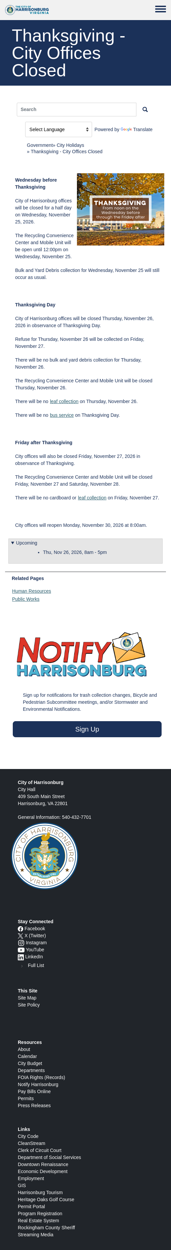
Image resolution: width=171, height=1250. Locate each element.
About (24, 1049)
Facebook (35, 928)
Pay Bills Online (34, 1091)
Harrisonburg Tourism (40, 1192)
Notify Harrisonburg (38, 1084)
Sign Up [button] (87, 729)
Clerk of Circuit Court (39, 1150)
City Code (28, 1136)
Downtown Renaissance (43, 1164)
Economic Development (43, 1171)
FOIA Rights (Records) (41, 1077)
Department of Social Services (49, 1157)
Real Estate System (38, 1220)
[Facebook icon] (20, 928)
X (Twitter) (35, 935)
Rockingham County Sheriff (46, 1227)
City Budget (30, 1063)
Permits (26, 1098)
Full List (36, 965)
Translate (137, 129)
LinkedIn (34, 956)
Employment (31, 1178)
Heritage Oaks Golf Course (46, 1199)
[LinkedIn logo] (21, 956)
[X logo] (20, 935)
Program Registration (40, 1213)
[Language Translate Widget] (58, 129)
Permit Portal (31, 1206)
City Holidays (70, 145)
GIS (22, 1185)
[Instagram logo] (21, 942)
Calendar (27, 1056)
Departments (31, 1070)
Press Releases (34, 1105)
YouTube (35, 949)
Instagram (36, 942)
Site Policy (29, 1004)
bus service (62, 415)
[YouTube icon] (21, 949)
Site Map (27, 997)
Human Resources (31, 591)
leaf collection (64, 401)
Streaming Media (35, 1234)
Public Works (25, 599)
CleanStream (31, 1143)
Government (40, 145)
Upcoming (26, 543)
